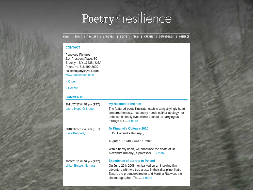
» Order (71, 81)
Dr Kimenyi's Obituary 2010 (128, 128)
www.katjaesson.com (80, 75)
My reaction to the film (125, 104)
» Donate (72, 88)
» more (133, 121)
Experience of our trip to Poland (132, 161)
